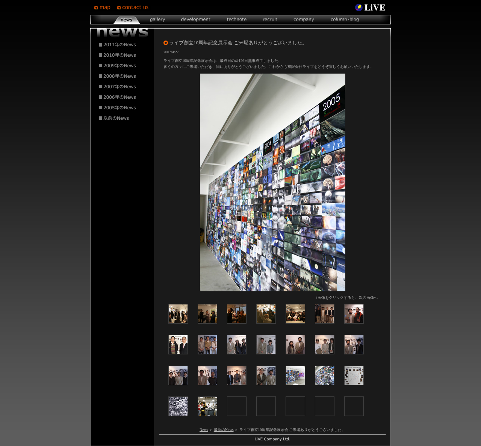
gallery (157, 19)
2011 (122, 44)
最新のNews (224, 430)
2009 (122, 65)
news (126, 19)
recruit (270, 19)
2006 (122, 97)
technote (236, 19)
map (105, 8)
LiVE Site (370, 7)
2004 (122, 118)
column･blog (344, 19)
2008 (122, 76)
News (204, 430)
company (304, 19)
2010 (122, 55)
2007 (122, 86)
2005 (122, 107)
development (195, 19)
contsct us (134, 8)
